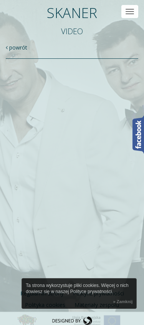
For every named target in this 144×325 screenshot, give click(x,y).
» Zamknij (123, 301)
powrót (16, 47)
